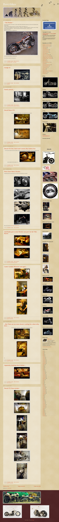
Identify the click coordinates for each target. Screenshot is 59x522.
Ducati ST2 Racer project (11, 388)
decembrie (44, 359)
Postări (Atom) (9, 488)
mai (43, 353)
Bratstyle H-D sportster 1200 (47, 44)
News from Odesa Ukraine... (12, 171)
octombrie (44, 362)
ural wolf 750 (44, 73)
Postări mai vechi (37, 486)
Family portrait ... (9, 89)
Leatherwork (44, 59)
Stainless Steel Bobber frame (47, 64)
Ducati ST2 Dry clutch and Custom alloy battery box (19, 148)
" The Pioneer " (8, 22)
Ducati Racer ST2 (9, 110)
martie (43, 400)
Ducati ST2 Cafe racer (10, 143)
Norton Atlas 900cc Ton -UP (46, 62)
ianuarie (44, 358)
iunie (43, 352)
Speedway (44, 63)
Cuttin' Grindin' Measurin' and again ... (15, 266)
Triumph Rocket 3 (45, 67)
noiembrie (44, 405)
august (44, 364)
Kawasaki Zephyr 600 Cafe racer (47, 57)
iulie (43, 395)
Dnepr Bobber (45, 48)
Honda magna (45, 53)
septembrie (44, 363)
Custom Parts (9, 262)
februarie (44, 357)
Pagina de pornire (21, 486)
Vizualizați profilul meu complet (47, 346)
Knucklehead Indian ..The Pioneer (47, 58)
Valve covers (44, 68)
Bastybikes (9, 4)
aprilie (43, 354)
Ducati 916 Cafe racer (46, 49)
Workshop (44, 69)
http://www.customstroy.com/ (15, 225)
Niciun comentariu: (16, 142)
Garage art (7, 67)
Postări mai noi (6, 486)
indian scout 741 (9, 382)
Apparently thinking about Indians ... (15, 365)
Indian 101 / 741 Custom (46, 54)
